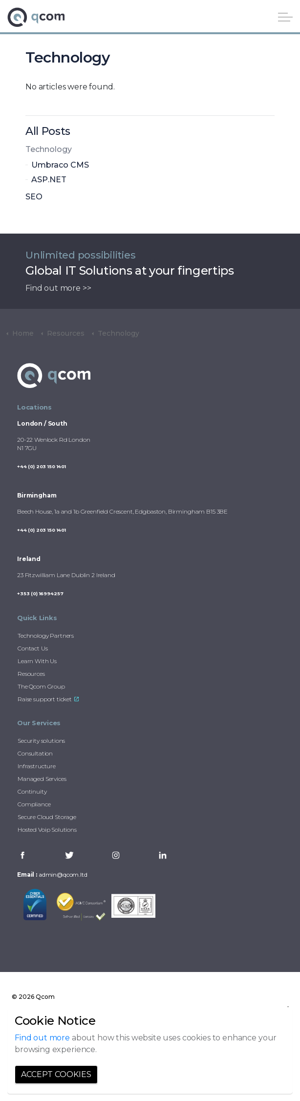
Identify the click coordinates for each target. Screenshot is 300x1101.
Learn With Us (37, 661)
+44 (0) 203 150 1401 (41, 466)
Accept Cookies (56, 1074)
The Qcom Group (41, 686)
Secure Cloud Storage (47, 816)
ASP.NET (48, 179)
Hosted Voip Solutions (47, 829)
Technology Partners (46, 635)
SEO (34, 196)
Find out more (42, 1037)
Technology (48, 149)
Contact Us (33, 648)
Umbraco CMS (60, 165)
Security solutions (41, 740)
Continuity (32, 791)
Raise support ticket (48, 699)
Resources (31, 673)
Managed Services (42, 778)
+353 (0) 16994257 (40, 593)
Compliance (34, 804)
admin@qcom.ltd (63, 874)
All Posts (47, 131)
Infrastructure (37, 766)
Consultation (35, 753)
